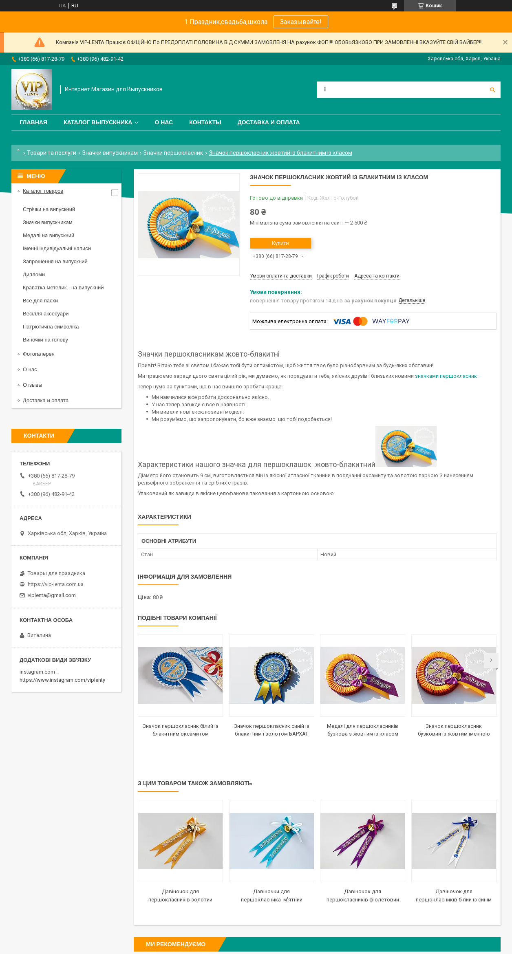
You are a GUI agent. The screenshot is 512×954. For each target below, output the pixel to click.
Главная (33, 122)
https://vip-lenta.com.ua (56, 584)
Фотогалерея (39, 354)
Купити (280, 243)
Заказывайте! (301, 22)
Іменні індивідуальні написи (57, 248)
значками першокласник (446, 376)
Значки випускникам (110, 153)
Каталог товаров (43, 191)
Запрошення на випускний (55, 261)
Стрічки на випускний (49, 209)
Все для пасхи (40, 300)
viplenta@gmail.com (52, 595)
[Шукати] (492, 90)
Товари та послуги (51, 153)
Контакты (205, 122)
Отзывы (32, 385)
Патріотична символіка (51, 327)
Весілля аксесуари (45, 314)
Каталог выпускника (98, 122)
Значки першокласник (173, 153)
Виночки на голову (45, 340)
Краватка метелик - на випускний (63, 287)
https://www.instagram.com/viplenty (62, 680)
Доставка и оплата (269, 122)
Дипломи (34, 274)
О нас (163, 122)
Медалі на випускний (48, 235)
